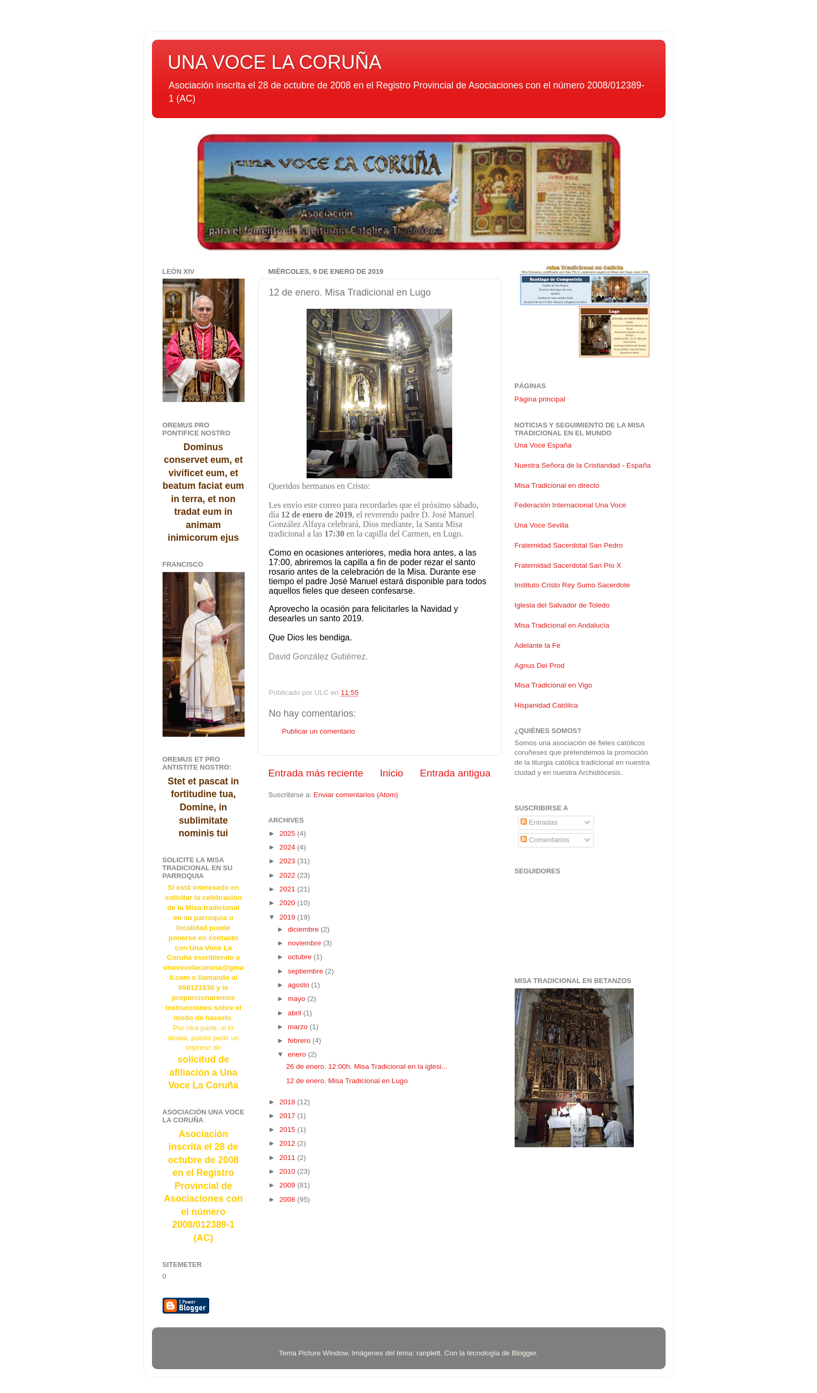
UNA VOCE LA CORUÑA (275, 62)
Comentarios (544, 840)
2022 (288, 875)
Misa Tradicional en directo (557, 485)
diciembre (304, 929)
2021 (288, 889)
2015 (288, 1129)
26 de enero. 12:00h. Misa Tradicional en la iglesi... (366, 1066)
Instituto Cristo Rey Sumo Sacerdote (572, 585)
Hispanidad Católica (546, 705)
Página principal (540, 399)
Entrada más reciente (316, 773)
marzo (299, 1027)
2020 (288, 903)
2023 (288, 861)
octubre (301, 957)
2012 (288, 1143)
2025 (288, 833)
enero (298, 1054)
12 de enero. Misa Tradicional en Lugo (347, 1081)
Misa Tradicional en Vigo (553, 685)
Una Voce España (543, 445)
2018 (288, 1102)
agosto (299, 985)
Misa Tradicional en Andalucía (562, 625)
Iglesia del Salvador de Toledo (562, 605)
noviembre (306, 943)
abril (295, 1013)
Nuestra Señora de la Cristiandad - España (583, 465)
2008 (288, 1199)
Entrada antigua (455, 773)
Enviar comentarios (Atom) (355, 795)
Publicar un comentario (318, 731)
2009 (288, 1185)
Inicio (391, 773)
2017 (288, 1116)
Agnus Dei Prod (540, 665)
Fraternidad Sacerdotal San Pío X (568, 565)
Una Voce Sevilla (542, 525)
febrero (300, 1040)
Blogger (524, 1353)
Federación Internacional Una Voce (570, 505)
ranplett (428, 1353)
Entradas (539, 822)
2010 (288, 1171)
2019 (288, 917)
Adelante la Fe (538, 645)
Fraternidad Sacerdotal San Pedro (569, 545)
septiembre (307, 971)
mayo (298, 999)
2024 (288, 847)
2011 (288, 1158)
